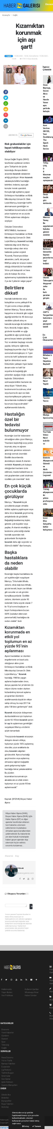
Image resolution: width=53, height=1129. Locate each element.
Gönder (31, 906)
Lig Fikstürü (6, 1070)
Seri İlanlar (6, 1079)
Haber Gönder (31, 995)
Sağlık (15, 15)
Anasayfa (6, 15)
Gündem (5, 1036)
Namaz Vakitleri (8, 1064)
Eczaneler (5, 1067)
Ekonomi (5, 1029)
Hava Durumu (7, 1057)
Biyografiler (6, 1101)
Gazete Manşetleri (9, 1085)
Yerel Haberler (7, 1032)
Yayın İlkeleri (6, 992)
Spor (3, 1042)
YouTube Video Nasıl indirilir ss (47, 438)
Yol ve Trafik (6, 1060)
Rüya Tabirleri (7, 1104)
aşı (9, 723)
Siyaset (4, 1039)
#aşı (17, 856)
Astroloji (4, 1107)
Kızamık (17, 464)
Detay (25, 1126)
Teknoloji (5, 1045)
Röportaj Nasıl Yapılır (47, 381)
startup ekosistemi (8, 1127)
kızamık (17, 174)
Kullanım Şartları (32, 989)
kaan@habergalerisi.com (23, 873)
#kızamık (9, 856)
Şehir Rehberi (7, 1082)
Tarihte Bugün (7, 1073)
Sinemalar (5, 1076)
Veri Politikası (7, 995)
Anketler (5, 1098)
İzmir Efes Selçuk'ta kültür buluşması (47, 524)
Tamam (36, 1126)
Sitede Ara (6, 1095)
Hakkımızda (6, 989)
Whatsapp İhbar (31, 992)
